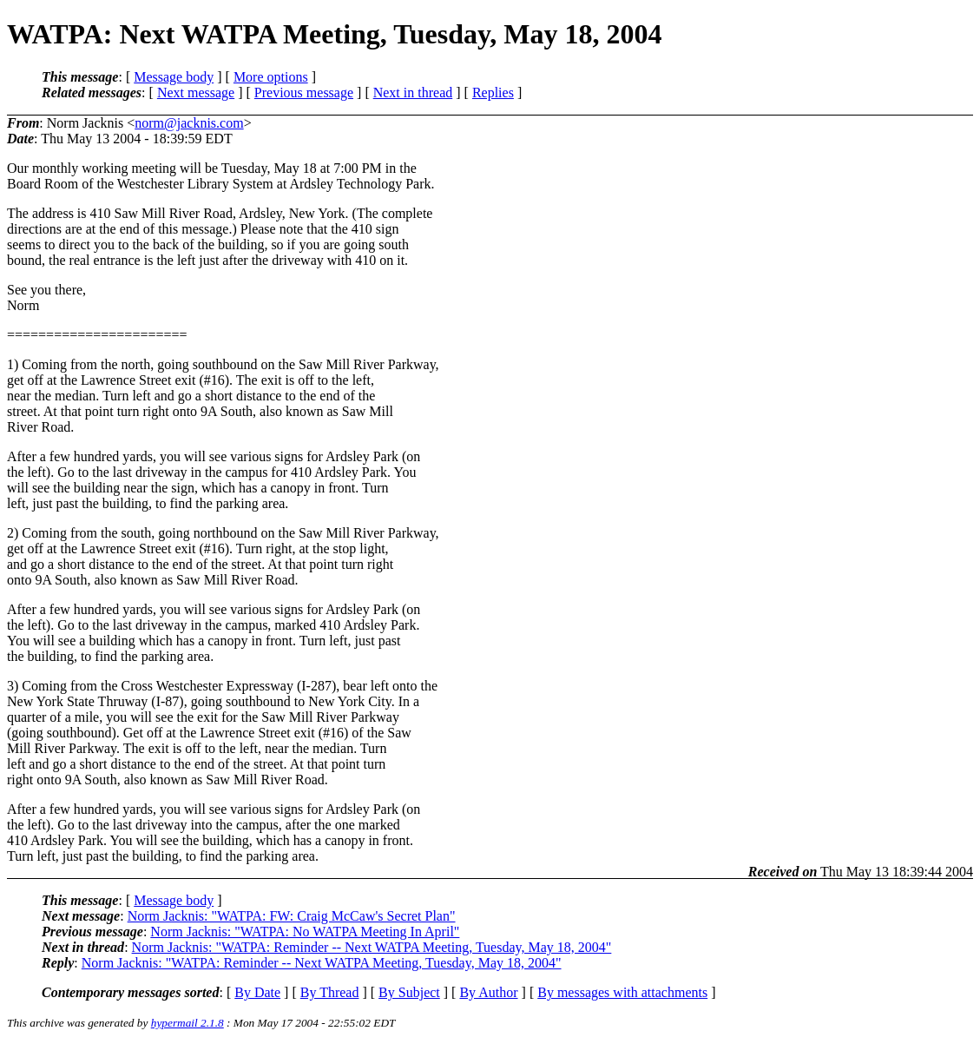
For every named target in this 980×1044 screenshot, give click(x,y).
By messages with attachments (622, 992)
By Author (488, 992)
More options (270, 76)
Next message (195, 92)
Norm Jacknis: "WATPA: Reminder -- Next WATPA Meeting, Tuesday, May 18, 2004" (372, 947)
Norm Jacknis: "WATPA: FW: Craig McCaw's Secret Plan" (292, 916)
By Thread (329, 992)
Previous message (303, 92)
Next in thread (413, 92)
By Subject (409, 992)
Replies (493, 92)
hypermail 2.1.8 (187, 1022)
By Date (257, 992)
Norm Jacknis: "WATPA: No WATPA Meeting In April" (304, 931)
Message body (174, 76)
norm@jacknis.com (189, 123)
